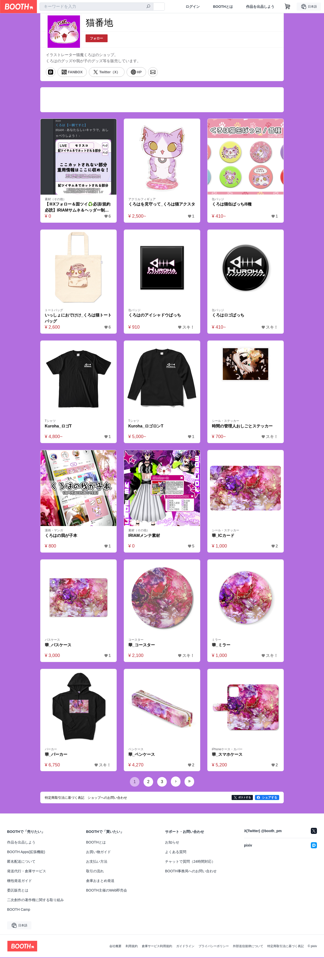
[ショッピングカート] (287, 6)
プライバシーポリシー (213, 946)
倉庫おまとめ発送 (100, 881)
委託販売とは (17, 891)
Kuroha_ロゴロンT (146, 426)
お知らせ (172, 843)
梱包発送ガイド (19, 881)
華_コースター (141, 645)
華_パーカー (56, 755)
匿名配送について (21, 862)
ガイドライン (185, 946)
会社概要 (115, 946)
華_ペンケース (141, 755)
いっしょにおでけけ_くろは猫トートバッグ (78, 318)
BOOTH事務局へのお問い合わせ (191, 872)
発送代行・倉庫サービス (26, 872)
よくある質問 (175, 852)
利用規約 (132, 946)
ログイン (193, 6)
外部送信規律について (248, 946)
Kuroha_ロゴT (58, 426)
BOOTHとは (223, 6)
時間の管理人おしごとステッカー (242, 426)
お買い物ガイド (98, 852)
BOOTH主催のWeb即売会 (106, 891)
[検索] (148, 6)
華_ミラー (221, 645)
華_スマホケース (227, 755)
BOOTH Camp (18, 910)
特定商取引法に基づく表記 (285, 946)
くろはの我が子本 (61, 536)
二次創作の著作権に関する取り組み (35, 900)
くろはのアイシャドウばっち (154, 315)
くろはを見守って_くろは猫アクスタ (161, 204)
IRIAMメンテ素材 (144, 536)
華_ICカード (223, 536)
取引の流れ (95, 872)
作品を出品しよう (260, 6)
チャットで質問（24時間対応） (190, 862)
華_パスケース (58, 645)
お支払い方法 (96, 862)
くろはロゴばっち (228, 315)
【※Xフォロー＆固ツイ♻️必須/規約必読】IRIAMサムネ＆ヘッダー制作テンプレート (77, 208)
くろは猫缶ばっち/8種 (232, 204)
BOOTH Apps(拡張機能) (26, 852)
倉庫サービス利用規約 (157, 946)
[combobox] (96, 7)
